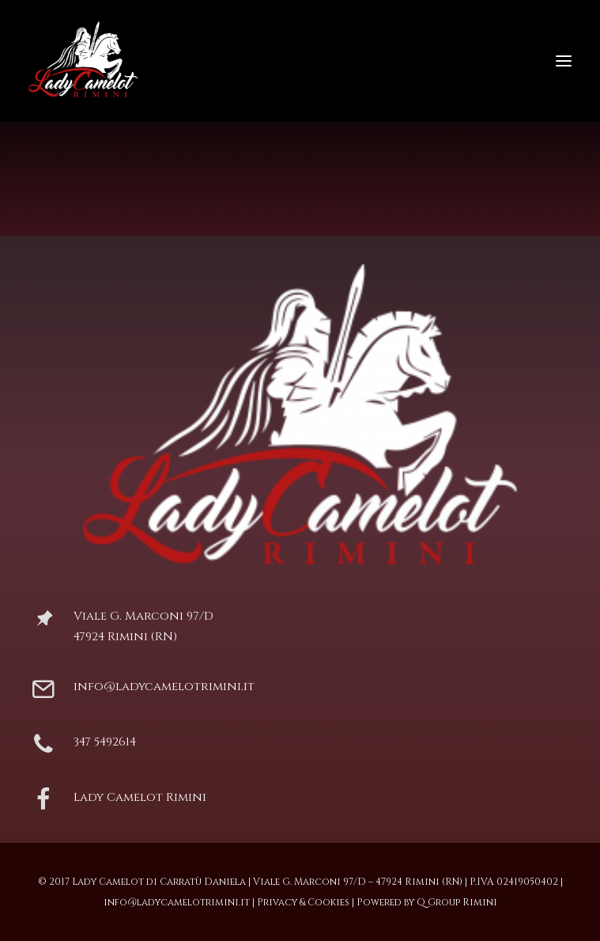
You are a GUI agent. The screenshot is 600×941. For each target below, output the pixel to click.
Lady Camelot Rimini (140, 797)
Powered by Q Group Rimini (427, 902)
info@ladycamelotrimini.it (164, 686)
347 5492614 (105, 742)
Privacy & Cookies (303, 902)
